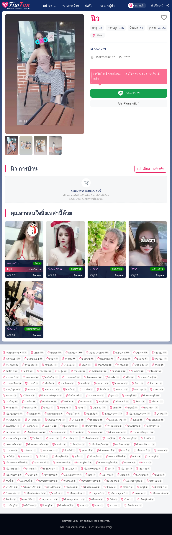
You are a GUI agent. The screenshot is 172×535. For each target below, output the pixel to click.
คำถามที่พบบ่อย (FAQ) (100, 527)
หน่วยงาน (49, 5)
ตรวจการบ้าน (70, 5)
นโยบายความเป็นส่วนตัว (73, 527)
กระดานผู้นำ (107, 5)
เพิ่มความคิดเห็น (150, 169)
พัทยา (97, 35)
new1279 (128, 93)
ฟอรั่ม (89, 5)
